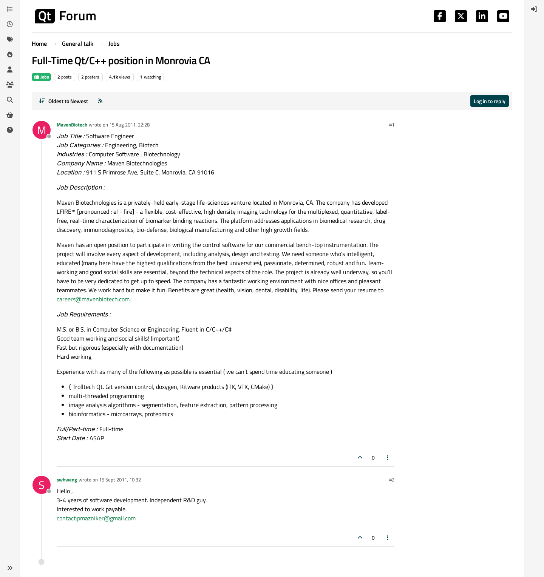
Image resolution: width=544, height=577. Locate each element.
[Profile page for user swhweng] (41, 485)
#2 (391, 479)
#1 (391, 124)
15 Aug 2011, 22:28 (129, 124)
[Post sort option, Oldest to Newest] (63, 101)
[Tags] (10, 39)
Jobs (41, 76)
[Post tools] (388, 457)
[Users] (10, 69)
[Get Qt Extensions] (10, 115)
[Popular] (10, 54)
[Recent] (10, 24)
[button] (10, 568)
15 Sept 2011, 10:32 (120, 479)
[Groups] (10, 85)
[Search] (10, 100)
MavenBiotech (72, 124)
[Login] (534, 9)
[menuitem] (534, 9)
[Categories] (10, 9)
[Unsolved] (10, 130)
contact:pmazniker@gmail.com (96, 518)
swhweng (67, 479)
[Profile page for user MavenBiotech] (41, 130)
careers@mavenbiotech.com (93, 299)
